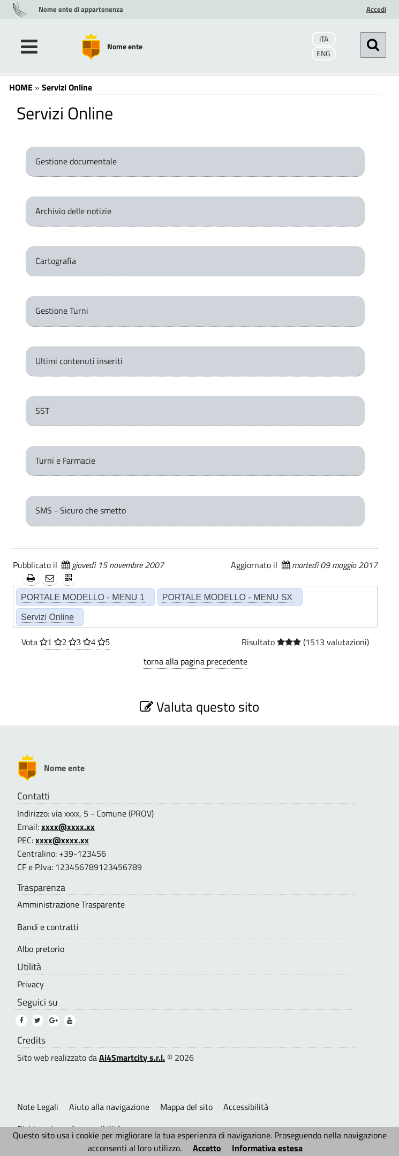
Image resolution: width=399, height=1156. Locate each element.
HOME (21, 87)
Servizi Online (67, 87)
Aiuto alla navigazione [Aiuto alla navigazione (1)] (109, 1106)
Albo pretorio (40, 949)
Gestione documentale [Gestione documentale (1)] (76, 161)
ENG (323, 53)
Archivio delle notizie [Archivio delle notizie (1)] (73, 211)
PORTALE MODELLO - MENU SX (227, 597)
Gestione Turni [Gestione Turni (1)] (61, 310)
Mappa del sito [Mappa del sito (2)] (186, 1106)
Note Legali (37, 1106)
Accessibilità (245, 1106)
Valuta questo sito (199, 706)
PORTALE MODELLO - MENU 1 (83, 597)
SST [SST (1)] (42, 410)
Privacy (30, 984)
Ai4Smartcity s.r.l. (132, 1057)
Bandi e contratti (48, 927)
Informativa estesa (267, 1148)
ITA (323, 39)
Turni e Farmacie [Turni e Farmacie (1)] (65, 460)
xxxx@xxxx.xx (68, 826)
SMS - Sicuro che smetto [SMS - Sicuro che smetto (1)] (80, 510)
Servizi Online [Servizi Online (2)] (47, 617)
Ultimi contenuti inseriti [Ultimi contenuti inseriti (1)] (79, 360)
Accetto (207, 1148)
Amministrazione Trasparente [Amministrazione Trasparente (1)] (71, 905)
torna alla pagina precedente (195, 661)
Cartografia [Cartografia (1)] (55, 260)
